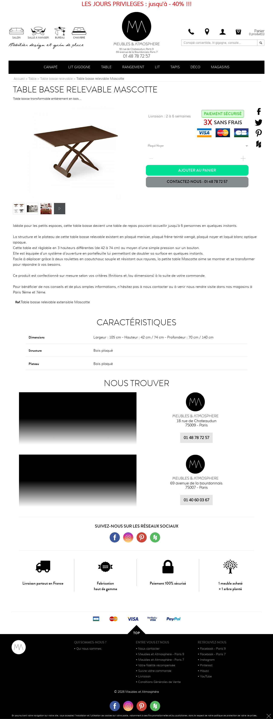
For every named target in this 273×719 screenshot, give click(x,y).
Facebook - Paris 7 (213, 654)
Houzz (204, 671)
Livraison (144, 676)
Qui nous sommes (88, 649)
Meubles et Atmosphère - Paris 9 (161, 654)
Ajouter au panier (197, 170)
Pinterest (206, 665)
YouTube (206, 676)
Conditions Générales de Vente (159, 682)
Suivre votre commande (154, 671)
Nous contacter (149, 649)
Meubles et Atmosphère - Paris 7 (161, 660)
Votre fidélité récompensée (156, 665)
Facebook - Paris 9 (213, 649)
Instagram (207, 660)
